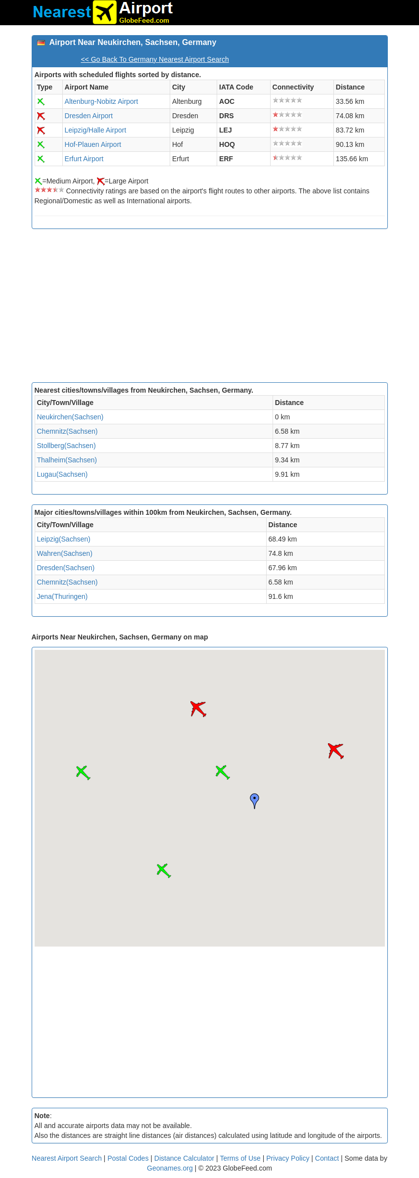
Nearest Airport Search (67, 1158)
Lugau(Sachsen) (62, 474)
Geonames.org (170, 1168)
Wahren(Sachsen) (65, 553)
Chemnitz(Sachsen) (67, 431)
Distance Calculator (184, 1158)
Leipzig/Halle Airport (96, 130)
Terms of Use (241, 1158)
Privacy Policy (288, 1158)
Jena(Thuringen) (62, 596)
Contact (327, 1158)
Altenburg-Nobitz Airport (102, 101)
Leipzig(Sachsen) (64, 539)
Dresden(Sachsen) (66, 568)
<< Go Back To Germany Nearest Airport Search (155, 59)
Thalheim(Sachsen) (67, 460)
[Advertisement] (210, 308)
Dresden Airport (89, 116)
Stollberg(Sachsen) (66, 446)
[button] (223, 772)
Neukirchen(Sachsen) (70, 417)
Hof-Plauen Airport (93, 144)
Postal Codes (127, 1158)
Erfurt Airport (84, 159)
